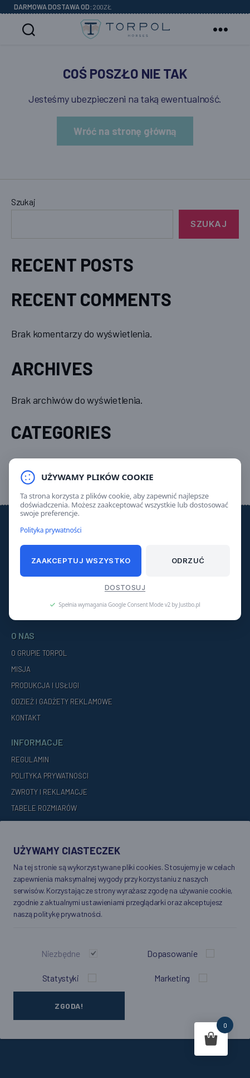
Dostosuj (125, 587)
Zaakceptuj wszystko (80, 560)
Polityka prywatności (50, 529)
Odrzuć (188, 560)
